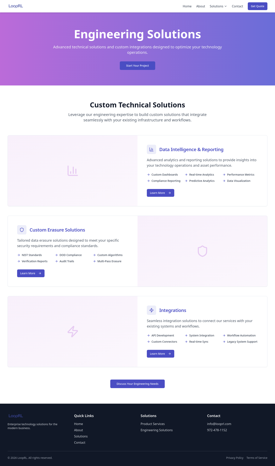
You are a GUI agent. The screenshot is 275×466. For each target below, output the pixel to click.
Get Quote (257, 6)
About (200, 6)
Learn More (160, 193)
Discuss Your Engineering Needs (137, 384)
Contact (237, 6)
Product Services (153, 424)
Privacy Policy (234, 458)
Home (187, 6)
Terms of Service (256, 458)
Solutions (218, 6)
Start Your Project (137, 65)
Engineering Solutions (157, 430)
